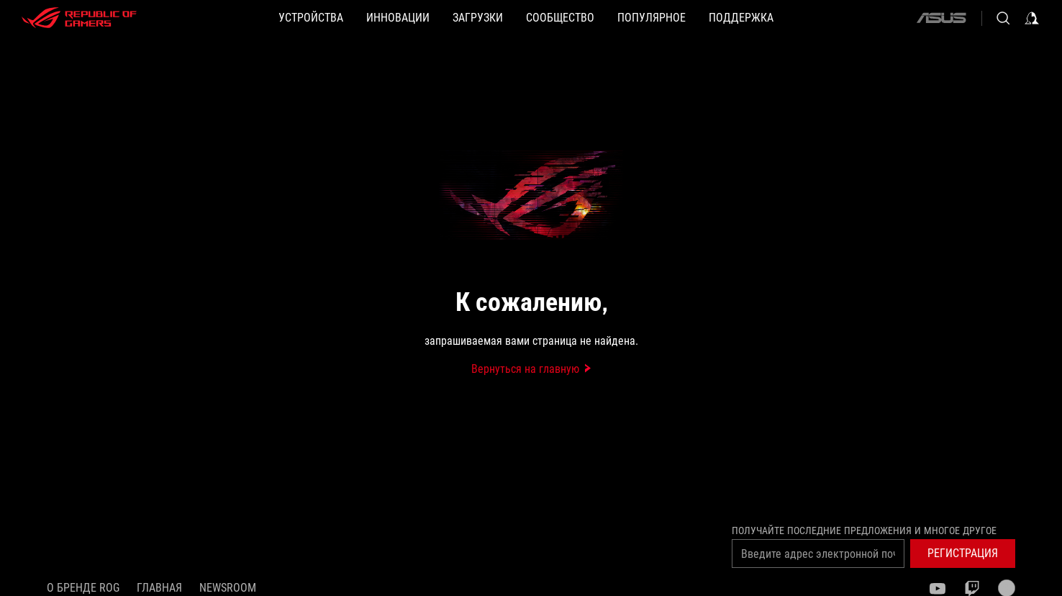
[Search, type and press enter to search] (1003, 18)
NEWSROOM (227, 588)
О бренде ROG (83, 588)
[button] (310, 18)
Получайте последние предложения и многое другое (864, 530)
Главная (159, 588)
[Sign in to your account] (1031, 18)
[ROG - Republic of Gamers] (79, 18)
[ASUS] (941, 18)
